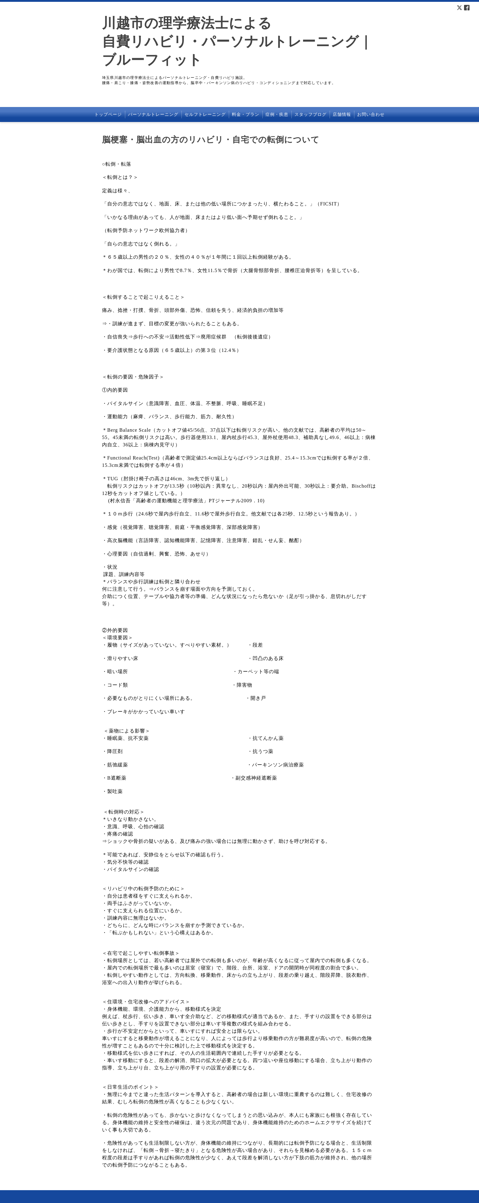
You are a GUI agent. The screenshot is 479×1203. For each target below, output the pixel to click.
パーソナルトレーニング (153, 114)
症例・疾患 (276, 114)
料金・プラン (245, 114)
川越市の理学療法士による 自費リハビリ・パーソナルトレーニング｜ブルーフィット (237, 42)
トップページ (108, 114)
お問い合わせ (371, 114)
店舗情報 (342, 114)
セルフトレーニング (205, 114)
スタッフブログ (310, 114)
